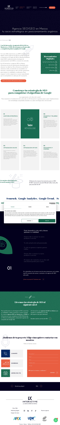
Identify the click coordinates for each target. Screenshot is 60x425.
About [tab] (47, 206)
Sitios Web (17, 7)
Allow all (47, 220)
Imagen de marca (29, 7)
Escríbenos (52, 7)
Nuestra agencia (35, 7)
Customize (30, 220)
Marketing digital (22, 7)
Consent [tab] (12, 206)
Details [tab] (30, 206)
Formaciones (42, 7)
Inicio (0, 40)
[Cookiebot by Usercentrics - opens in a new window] (50, 203)
